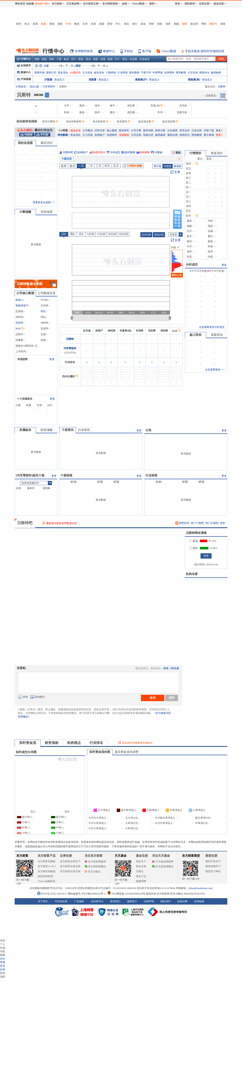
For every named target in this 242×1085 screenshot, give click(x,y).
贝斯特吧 (68, 152)
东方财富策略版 (47, 871)
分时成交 (192, 264)
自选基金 (145, 59)
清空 (172, 697)
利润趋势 (22, 359)
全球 (85, 23)
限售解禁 (181, 72)
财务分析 (160, 130)
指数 (37, 59)
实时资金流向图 (99, 751)
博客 (203, 23)
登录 (165, 668)
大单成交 (115, 152)
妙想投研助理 (45, 876)
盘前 (64, 165)
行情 (68, 23)
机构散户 (100, 134)
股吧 (184, 23)
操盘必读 (75, 130)
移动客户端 (41, 3)
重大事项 (209, 134)
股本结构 (148, 130)
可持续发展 (61, 901)
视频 (176, 23)
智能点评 (148, 134)
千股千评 (146, 72)
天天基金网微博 (162, 861)
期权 (60, 23)
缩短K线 (159, 234)
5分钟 (90, 234)
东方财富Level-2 (47, 866)
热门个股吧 (197, 523)
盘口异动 (195, 334)
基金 (143, 23)
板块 (66, 59)
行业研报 (122, 72)
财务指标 (51, 743)
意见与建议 (93, 871)
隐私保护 (166, 901)
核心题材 (112, 130)
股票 (35, 23)
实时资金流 (27, 743)
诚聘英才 (132, 901)
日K (63, 234)
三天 (99, 165)
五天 (116, 165)
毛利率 (19, 322)
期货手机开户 (213, 861)
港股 (101, 23)
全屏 (177, 172)
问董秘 (158, 152)
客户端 (146, 51)
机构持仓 (184, 134)
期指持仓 (204, 72)
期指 (51, 23)
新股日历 (51, 72)
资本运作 (184, 130)
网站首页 (20, 3)
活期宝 (140, 871)
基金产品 (141, 876)
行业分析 (197, 130)
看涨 (193, 540)
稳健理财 (141, 881)
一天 (81, 165)
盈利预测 (134, 72)
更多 (219, 130)
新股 (43, 23)
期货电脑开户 (213, 866)
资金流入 (59, 79)
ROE (20, 328)
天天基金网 (72, 3)
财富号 (213, 23)
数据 (76, 23)
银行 (134, 23)
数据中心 (109, 51)
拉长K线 (146, 234)
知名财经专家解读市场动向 (137, 742)
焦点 (27, 23)
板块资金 (99, 72)
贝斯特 (70, 338)
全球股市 (24, 65)
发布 (153, 697)
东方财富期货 (191, 855)
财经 (18, 23)
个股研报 (111, 72)
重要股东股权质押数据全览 (61, 523)
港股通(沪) (141, 79)
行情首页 (21, 86)
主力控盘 (88, 134)
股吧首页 (182, 523)
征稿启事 (182, 901)
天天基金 (121, 855)
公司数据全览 (47, 293)
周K (72, 234)
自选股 (133, 59)
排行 (73, 59)
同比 (43, 311)
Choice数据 (169, 51)
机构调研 (145, 152)
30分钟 (112, 234)
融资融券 (216, 72)
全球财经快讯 (84, 51)
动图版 (167, 166)
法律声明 (149, 901)
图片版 (157, 166)
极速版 (177, 166)
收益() (19, 299)
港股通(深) (194, 79)
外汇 (118, 23)
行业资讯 (84, 430)
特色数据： (64, 134)
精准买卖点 (99, 152)
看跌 (193, 548)
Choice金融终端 (46, 881)
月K (81, 234)
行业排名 (96, 743)
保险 (159, 23)
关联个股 (209, 130)
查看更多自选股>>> (44, 202)
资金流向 (63, 72)
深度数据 (124, 134)
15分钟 (101, 234)
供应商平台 (97, 901)
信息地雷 (47, 211)
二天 (90, 165)
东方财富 (22, 855)
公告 (148, 430)
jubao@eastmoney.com (200, 888)
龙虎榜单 (169, 72)
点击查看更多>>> (215, 369)
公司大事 (136, 130)
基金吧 (194, 23)
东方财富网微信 (95, 866)
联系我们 (115, 901)
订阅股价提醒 (133, 165)
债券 (168, 23)
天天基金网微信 (162, 866)
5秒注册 (174, 668)
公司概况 (88, 130)
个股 (58, 59)
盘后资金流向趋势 (126, 751)
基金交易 (141, 866)
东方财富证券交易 (70, 871)
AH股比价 (75, 72)
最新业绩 (172, 134)
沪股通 (48, 79)
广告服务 (79, 901)
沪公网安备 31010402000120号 (126, 893)
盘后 (72, 165)
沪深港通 (24, 79)
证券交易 (204, 3)
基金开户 (141, 861)
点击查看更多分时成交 (212, 327)
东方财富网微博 (95, 861)
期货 (109, 23)
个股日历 (66, 158)
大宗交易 (193, 72)
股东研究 (124, 130)
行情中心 (24, 58)
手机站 (128, 51)
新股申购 (39, 72)
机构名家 (192, 574)
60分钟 (123, 234)
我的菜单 (190, 3)
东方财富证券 (90, 3)
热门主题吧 (212, 523)
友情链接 (199, 901)
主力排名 (87, 72)
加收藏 (30, 3)
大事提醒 (25, 211)
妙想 (124, 3)
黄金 (126, 23)
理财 (151, 23)
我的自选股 (25, 142)
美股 (93, 23)
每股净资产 (22, 305)
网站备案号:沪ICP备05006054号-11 (87, 893)
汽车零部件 (49, 86)
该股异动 (217, 334)
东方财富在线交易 (70, 866)
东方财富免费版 (47, 861)
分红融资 (172, 130)
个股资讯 (68, 430)
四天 (107, 165)
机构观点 (74, 743)
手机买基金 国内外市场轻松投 (205, 51)
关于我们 (43, 901)
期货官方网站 (213, 871)
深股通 (92, 79)
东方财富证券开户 (70, 861)
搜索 (222, 23)
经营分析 (100, 130)
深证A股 (34, 86)
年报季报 (157, 72)
